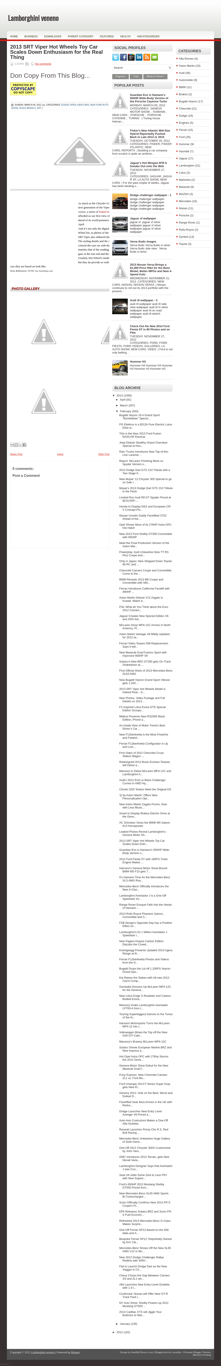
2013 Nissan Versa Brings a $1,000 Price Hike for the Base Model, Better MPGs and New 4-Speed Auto (151, 269)
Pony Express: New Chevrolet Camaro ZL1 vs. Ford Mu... (143, 1076)
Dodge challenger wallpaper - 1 (150, 195)
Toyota (183, 244)
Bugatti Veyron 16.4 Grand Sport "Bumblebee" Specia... (139, 417)
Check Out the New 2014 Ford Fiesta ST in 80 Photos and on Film (150, 329)
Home (14, 36)
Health (125, 36)
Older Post (103, 454)
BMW (182, 87)
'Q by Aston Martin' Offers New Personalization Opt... (138, 797)
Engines (184, 122)
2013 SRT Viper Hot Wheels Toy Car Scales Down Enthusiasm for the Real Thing (56, 52)
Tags (136, 76)
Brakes (183, 94)
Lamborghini (186, 165)
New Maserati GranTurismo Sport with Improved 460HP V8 (143, 654)
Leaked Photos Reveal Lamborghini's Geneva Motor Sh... (142, 833)
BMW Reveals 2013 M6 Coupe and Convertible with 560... (141, 581)
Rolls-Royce (186, 229)
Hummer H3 (138, 361)
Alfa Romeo (186, 58)
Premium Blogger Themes (197, 1352)
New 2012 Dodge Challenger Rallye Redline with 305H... (141, 1259)
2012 (120, 1332)
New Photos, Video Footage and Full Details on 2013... (142, 699)
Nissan (183, 208)
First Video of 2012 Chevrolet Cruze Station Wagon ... (141, 754)
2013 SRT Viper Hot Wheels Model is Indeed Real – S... (142, 690)
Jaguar (183, 158)
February (126, 411)
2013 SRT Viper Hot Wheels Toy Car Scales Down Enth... (142, 842)
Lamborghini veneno (33, 18)
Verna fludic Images (143, 241)
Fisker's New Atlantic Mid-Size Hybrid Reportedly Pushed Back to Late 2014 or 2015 (150, 134)
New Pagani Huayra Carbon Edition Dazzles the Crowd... (141, 943)
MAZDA (184, 194)
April (123, 399)
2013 (120, 395)
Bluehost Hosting (202, 1355)
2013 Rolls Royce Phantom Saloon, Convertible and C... (141, 915)
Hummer (184, 144)
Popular (120, 76)
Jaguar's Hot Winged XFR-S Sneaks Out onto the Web (148, 164)
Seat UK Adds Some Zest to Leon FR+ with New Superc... (143, 1176)
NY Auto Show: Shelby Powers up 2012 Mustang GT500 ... (143, 1304)
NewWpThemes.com (142, 1352)
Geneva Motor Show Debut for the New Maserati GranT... (143, 1067)
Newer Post (16, 454)
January (125, 1323)
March (124, 405)
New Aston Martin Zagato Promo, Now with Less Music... (143, 806)
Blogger (75, 1352)
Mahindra (185, 179)
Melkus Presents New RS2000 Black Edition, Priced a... (142, 718)
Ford (182, 137)
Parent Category (80, 36)
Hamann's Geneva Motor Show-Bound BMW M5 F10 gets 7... (143, 870)
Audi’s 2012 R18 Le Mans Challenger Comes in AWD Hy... (142, 781)
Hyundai (184, 151)
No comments (43, 63)
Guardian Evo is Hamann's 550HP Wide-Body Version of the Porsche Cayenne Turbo (149, 98)
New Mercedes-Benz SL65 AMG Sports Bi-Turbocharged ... (143, 1195)
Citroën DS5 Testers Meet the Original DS (145, 789)
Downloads (52, 36)
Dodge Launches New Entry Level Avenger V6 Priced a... (140, 1113)
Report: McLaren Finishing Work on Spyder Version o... (141, 462)
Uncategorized (148, 36)
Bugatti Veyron (188, 101)
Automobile (186, 80)
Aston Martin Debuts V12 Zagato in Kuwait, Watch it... (141, 599)
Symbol (183, 236)
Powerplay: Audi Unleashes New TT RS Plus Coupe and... (144, 553)
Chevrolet (185, 108)
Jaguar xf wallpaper (143, 218)
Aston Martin (187, 65)
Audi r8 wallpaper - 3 (143, 300)
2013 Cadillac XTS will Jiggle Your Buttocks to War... (140, 1313)
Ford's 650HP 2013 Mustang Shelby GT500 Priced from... (141, 1186)
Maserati (184, 187)
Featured (107, 36)
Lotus (182, 172)
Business (31, 36)
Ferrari (183, 130)
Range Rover (187, 222)
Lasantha (176, 1352)
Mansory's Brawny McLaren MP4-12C (142, 1041)
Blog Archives (155, 76)
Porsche (184, 215)
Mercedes (185, 201)
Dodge (183, 115)
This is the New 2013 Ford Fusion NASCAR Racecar (140, 435)
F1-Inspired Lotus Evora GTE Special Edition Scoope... (142, 708)
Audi (182, 72)
